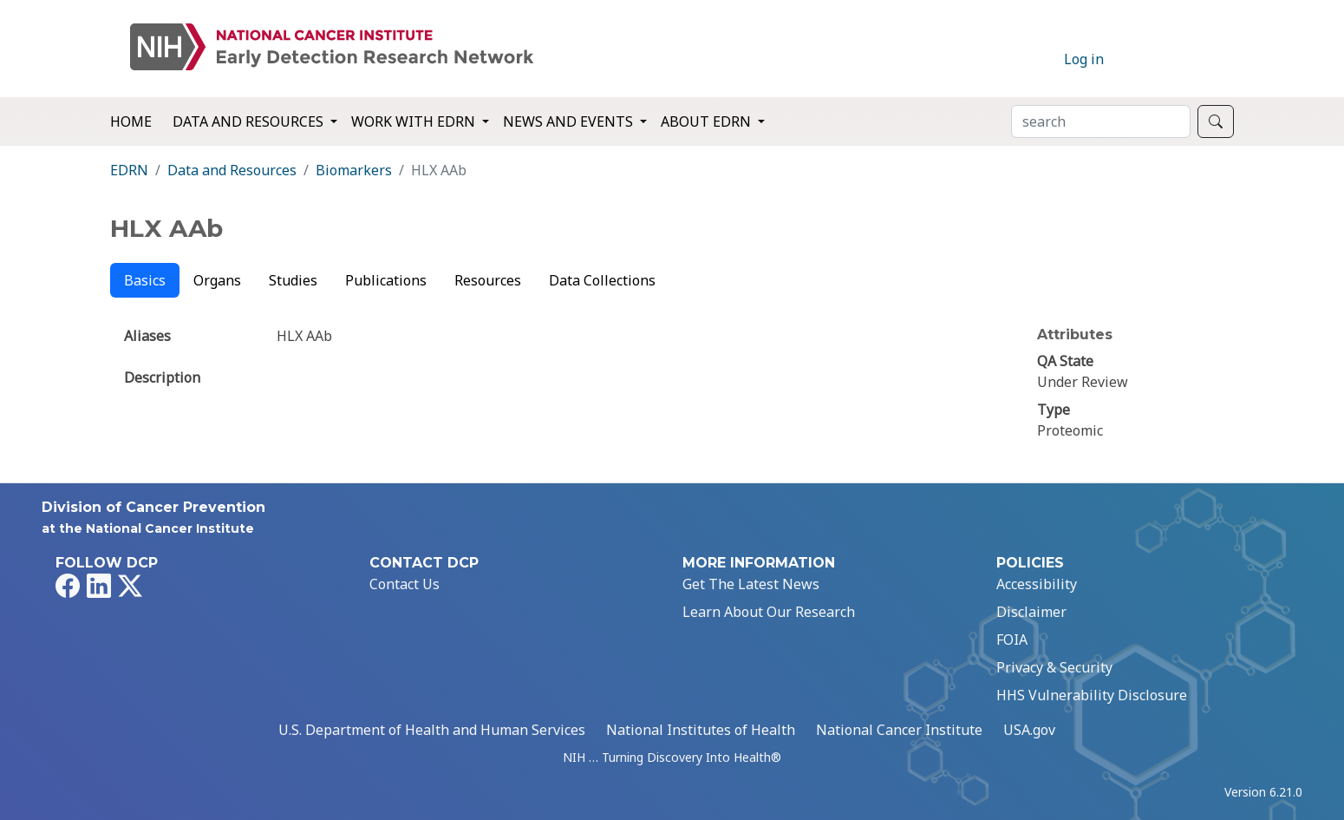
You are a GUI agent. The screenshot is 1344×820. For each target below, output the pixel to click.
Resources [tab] (487, 280)
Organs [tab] (217, 280)
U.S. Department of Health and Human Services (431, 729)
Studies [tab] (293, 280)
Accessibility (1036, 584)
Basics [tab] (145, 280)
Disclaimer (1031, 611)
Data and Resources (232, 170)
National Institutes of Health (700, 729)
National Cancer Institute (899, 729)
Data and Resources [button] (250, 121)
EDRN (129, 170)
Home (131, 121)
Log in (1084, 59)
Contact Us (404, 584)
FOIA (1012, 639)
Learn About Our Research (768, 611)
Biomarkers (354, 170)
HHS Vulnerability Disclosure (1091, 695)
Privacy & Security (1054, 667)
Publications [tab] (386, 280)
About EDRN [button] (707, 121)
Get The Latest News (750, 584)
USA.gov (1029, 729)
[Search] (1101, 121)
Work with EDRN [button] (415, 121)
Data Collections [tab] (602, 280)
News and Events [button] (569, 121)
